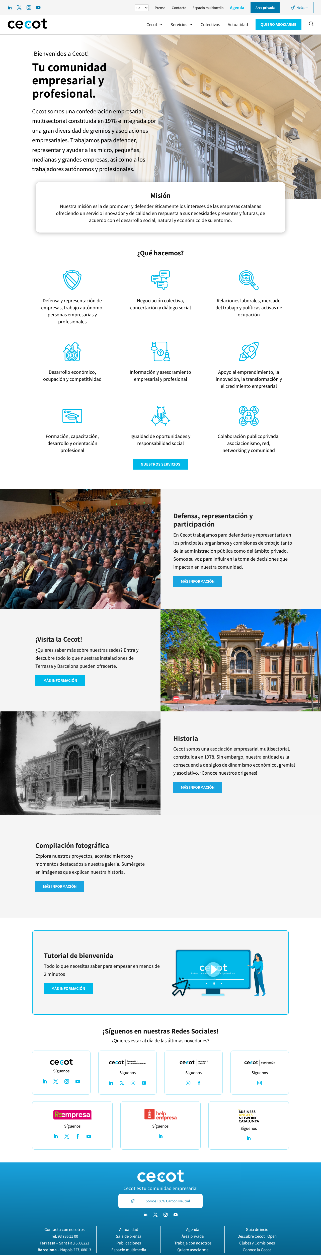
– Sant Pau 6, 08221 (64, 1243)
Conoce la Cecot (257, 1249)
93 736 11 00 (68, 1236)
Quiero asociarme (192, 1249)
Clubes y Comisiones (257, 1243)
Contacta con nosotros (64, 1229)
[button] (154, 24)
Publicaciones (128, 1243)
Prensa (160, 7)
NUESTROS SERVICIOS (160, 464)
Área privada (193, 1236)
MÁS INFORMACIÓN (198, 581)
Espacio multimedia (208, 7)
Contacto (179, 7)
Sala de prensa (128, 1236)
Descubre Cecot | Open (257, 1236)
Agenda (237, 7)
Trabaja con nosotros (192, 1243)
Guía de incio (257, 1229)
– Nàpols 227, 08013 (64, 1249)
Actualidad (128, 1229)
